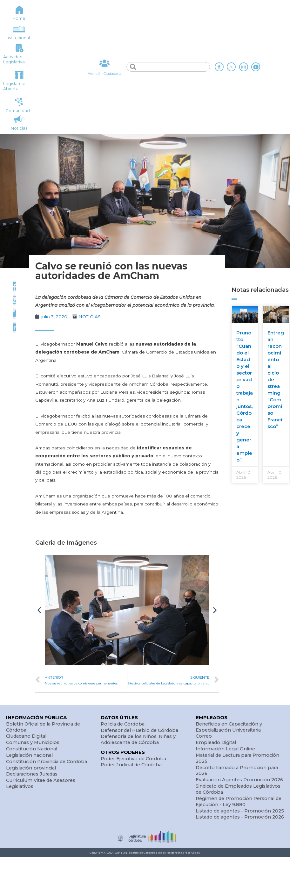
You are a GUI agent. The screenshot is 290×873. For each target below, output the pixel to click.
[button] (39, 610)
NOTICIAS (89, 316)
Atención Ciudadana (104, 73)
